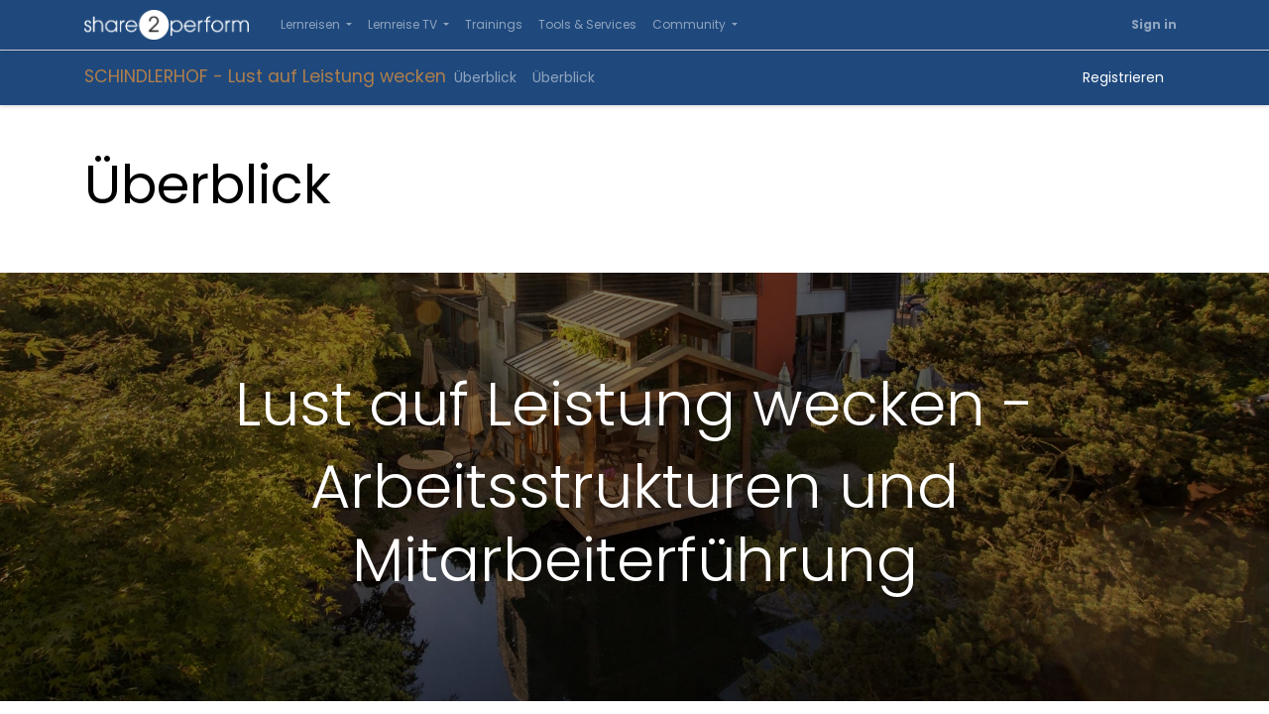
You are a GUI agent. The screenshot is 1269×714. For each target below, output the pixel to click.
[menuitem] (493, 25)
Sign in (1154, 24)
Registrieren (1123, 77)
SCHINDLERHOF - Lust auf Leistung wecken (265, 76)
